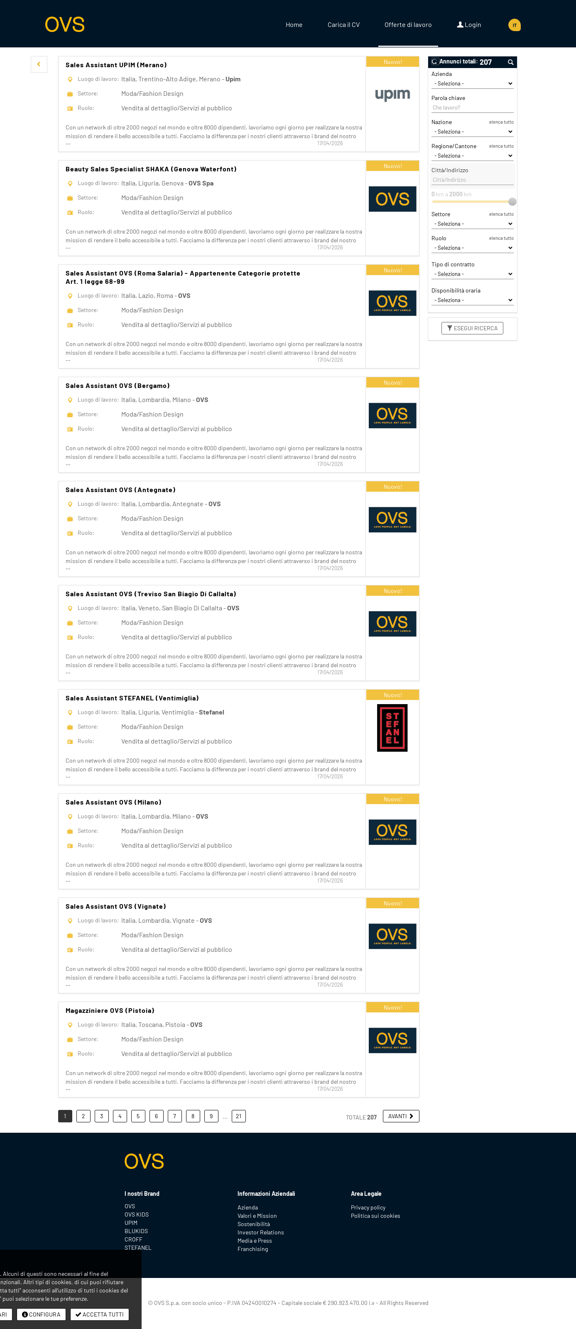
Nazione (441, 121)
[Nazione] (472, 131)
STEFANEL (138, 1247)
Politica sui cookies (375, 1215)
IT (515, 25)
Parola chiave (448, 97)
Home (294, 24)
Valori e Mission (257, 1215)
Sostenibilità (254, 1223)
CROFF (133, 1239)
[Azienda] (472, 83)
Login (469, 24)
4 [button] (120, 1115)
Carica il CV (344, 24)
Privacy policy (368, 1207)
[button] (39, 64)
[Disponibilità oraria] (472, 300)
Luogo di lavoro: (98, 78)
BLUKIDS (136, 1230)
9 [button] (211, 1115)
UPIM (131, 1222)
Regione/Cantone (453, 145)
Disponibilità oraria (455, 290)
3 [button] (101, 1115)
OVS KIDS (137, 1214)
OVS (130, 1206)
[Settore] (472, 223)
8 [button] (192, 1115)
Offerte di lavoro (408, 24)
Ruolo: (86, 107)
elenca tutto (501, 121)
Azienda (441, 73)
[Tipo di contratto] (472, 273)
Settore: (88, 93)
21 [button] (238, 1115)
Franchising (253, 1248)
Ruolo (438, 237)
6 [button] (156, 1115)
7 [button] (174, 1115)
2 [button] (83, 1115)
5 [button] (138, 1115)
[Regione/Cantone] (472, 155)
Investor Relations (261, 1232)
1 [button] (65, 1115)
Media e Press (255, 1240)
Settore (440, 213)
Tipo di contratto (453, 264)
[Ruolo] (472, 247)
